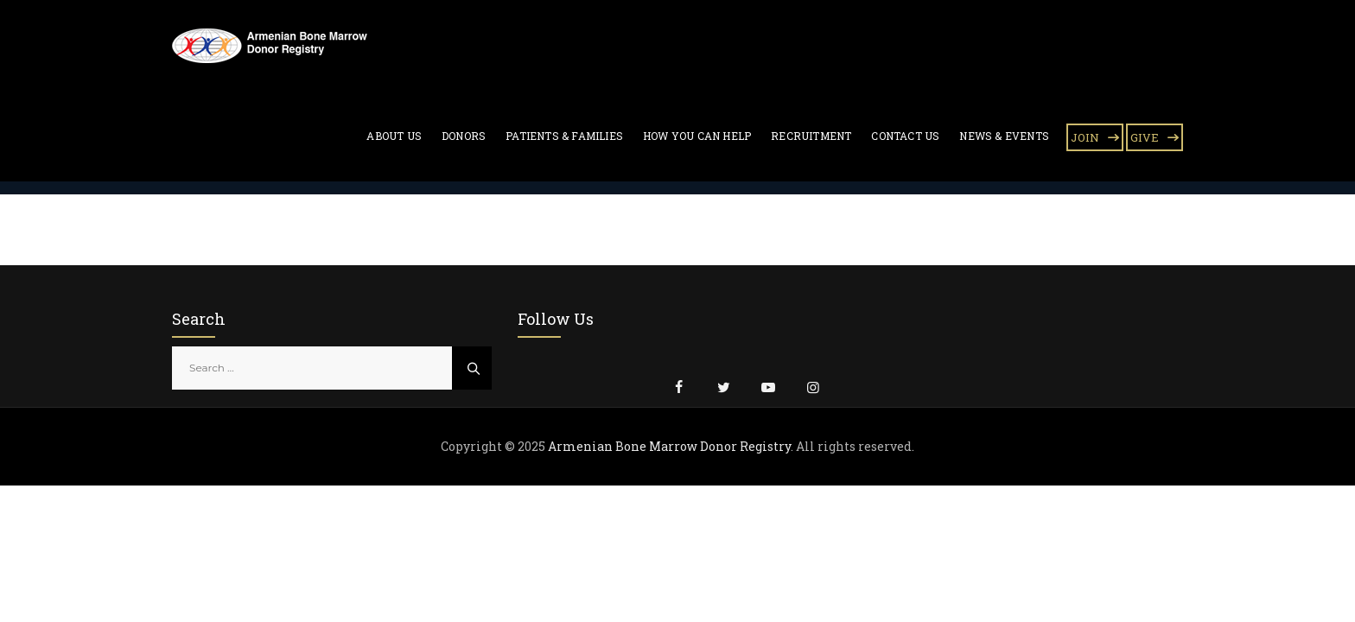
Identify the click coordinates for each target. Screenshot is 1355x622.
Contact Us (905, 136)
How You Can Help (697, 136)
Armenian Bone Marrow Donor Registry (669, 446)
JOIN (1085, 137)
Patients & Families (564, 136)
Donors (464, 136)
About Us (394, 136)
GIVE (1144, 137)
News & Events (1004, 136)
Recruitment (811, 136)
